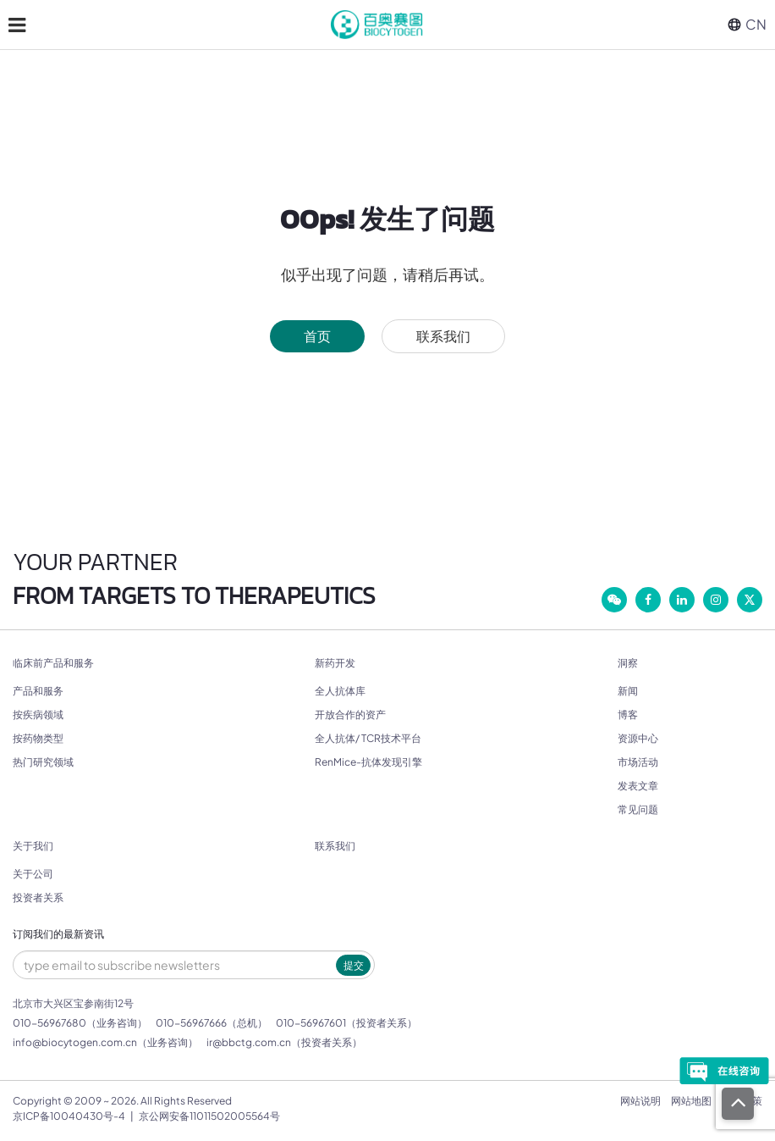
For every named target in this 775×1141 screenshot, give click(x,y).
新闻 (628, 690)
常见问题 (638, 809)
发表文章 (638, 785)
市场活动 (638, 762)
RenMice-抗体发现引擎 (368, 762)
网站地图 (691, 1100)
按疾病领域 (38, 714)
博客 (628, 714)
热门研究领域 (43, 762)
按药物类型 (38, 738)
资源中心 (638, 738)
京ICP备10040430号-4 (69, 1116)
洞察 (628, 663)
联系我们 (443, 336)
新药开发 (335, 663)
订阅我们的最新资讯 (58, 934)
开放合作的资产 (350, 714)
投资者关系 (38, 897)
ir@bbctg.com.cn (248, 1042)
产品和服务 (38, 690)
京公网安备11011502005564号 (209, 1116)
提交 (354, 965)
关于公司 (33, 873)
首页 (317, 336)
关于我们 (33, 846)
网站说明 (640, 1100)
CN (747, 24)
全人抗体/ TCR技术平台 (368, 738)
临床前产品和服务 (53, 663)
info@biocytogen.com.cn (75, 1042)
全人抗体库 (340, 690)
